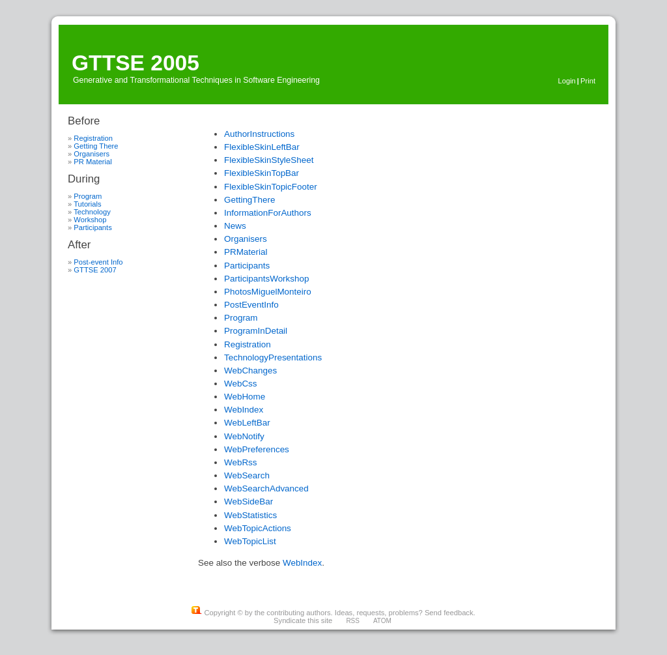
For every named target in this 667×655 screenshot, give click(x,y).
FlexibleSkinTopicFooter (270, 187)
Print (587, 81)
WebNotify (244, 436)
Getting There (96, 146)
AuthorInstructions (259, 134)
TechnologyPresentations (273, 357)
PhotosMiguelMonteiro (267, 292)
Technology (92, 212)
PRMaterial (245, 252)
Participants (92, 227)
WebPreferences (256, 449)
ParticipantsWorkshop (266, 279)
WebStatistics (250, 515)
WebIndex (243, 410)
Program (88, 196)
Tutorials (87, 204)
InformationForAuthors (267, 213)
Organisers (91, 154)
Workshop (90, 220)
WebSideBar (248, 501)
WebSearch (247, 475)
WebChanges (250, 370)
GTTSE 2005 (135, 63)
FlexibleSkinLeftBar (262, 147)
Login (566, 81)
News (235, 226)
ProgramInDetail (255, 331)
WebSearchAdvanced (266, 488)
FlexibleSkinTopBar (261, 173)
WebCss (240, 383)
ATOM (382, 620)
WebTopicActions (257, 528)
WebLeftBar (247, 423)
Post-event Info (98, 262)
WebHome (244, 396)
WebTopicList (250, 541)
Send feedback (449, 613)
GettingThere (249, 200)
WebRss (240, 462)
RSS (353, 620)
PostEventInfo (251, 305)
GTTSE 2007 (95, 270)
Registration (93, 138)
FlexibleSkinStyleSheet (268, 160)
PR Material (92, 162)
